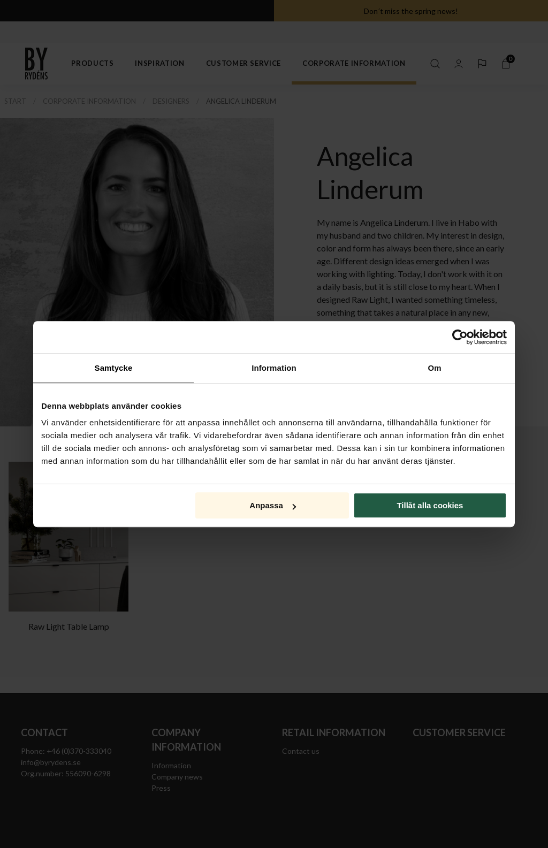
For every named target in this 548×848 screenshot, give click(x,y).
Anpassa (272, 505)
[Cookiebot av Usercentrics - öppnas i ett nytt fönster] (460, 337)
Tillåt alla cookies (430, 505)
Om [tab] (434, 367)
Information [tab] (274, 367)
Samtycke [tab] (114, 367)
